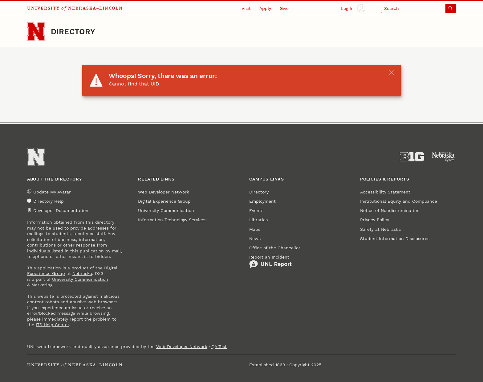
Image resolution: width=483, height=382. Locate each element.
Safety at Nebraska (380, 229)
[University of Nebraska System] (444, 157)
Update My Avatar (49, 191)
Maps (254, 229)
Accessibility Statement (385, 191)
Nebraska (82, 273)
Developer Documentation (57, 210)
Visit (246, 8)
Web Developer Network (163, 191)
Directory (73, 31)
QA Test (219, 346)
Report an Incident (270, 262)
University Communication (166, 210)
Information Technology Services (172, 219)
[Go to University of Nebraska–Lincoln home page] (36, 31)
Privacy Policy (374, 219)
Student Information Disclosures (394, 238)
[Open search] (418, 8)
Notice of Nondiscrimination (390, 210)
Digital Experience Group (164, 201)
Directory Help (45, 201)
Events (256, 210)
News (255, 238)
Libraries (258, 219)
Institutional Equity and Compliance (398, 201)
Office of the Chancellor (274, 247)
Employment (262, 201)
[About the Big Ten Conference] (412, 157)
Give (284, 8)
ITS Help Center (52, 324)
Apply (265, 8)
